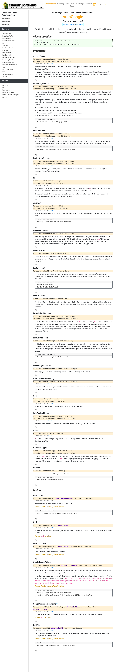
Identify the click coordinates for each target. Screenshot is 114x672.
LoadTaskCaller (7, 90)
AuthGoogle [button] (80, 4)
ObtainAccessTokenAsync (10, 95)
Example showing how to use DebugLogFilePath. (52, 122)
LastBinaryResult (7, 48)
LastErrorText (6, 53)
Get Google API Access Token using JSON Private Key (54, 222)
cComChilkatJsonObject (63, 498)
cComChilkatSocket (69, 565)
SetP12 (4, 97)
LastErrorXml (6, 55)
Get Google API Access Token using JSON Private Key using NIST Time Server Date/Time (64, 595)
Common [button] (89, 4)
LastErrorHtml (6, 50)
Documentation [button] (50, 4)
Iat (3, 43)
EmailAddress (6, 38)
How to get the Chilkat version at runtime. (50, 480)
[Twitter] (100, 5)
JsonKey (5, 45)
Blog (67, 4)
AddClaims (5, 85)
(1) (57, 603)
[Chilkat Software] (23, 5)
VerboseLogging (7, 74)
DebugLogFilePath (8, 36)
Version (4, 76)
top (36, 80)
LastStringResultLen (8, 62)
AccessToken (6, 33)
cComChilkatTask (65, 546)
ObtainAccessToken (8, 92)
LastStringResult (7, 60)
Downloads (109, 5)
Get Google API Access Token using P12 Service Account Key (56, 149)
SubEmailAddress (7, 69)
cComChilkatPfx (64, 525)
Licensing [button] (60, 4)
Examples (5, 24)
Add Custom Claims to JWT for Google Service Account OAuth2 (57, 513)
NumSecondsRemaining (9, 65)
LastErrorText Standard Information (48, 287)
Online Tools (72, 5)
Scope (4, 67)
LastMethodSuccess (8, 57)
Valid (4, 72)
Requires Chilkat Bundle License (73, 24)
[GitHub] (97, 5)
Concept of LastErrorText (45, 284)
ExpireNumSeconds (8, 41)
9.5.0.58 (51, 64)
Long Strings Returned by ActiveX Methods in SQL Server (55, 357)
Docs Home (6, 18)
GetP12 (4, 87)
